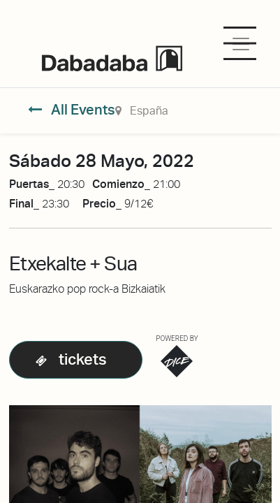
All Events (71, 109)
